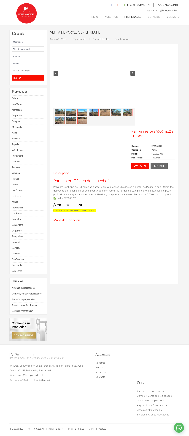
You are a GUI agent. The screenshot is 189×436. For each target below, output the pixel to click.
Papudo (15, 179)
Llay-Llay (16, 248)
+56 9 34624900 (168, 5)
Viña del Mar (17, 150)
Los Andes (17, 213)
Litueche (16, 161)
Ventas (99, 367)
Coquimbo (17, 115)
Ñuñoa (15, 202)
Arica (14, 132)
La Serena (16, 196)
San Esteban (18, 259)
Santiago (16, 138)
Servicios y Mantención (22, 311)
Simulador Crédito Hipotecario (153, 414)
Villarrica (16, 173)
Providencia (17, 207)
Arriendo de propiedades (23, 288)
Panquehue (17, 236)
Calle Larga (17, 271)
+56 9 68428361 (138, 5)
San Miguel (17, 104)
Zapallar (15, 144)
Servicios (151, 18)
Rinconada (17, 265)
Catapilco (16, 121)
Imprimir (159, 165)
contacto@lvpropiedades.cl (28, 375)
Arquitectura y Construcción (25, 305)
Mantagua (17, 110)
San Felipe (16, 219)
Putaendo (16, 242)
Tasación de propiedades (23, 299)
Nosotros (102, 18)
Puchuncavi (17, 156)
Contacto (173, 18)
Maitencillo (17, 127)
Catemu (15, 253)
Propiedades (126, 18)
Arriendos (100, 372)
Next (132, 76)
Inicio (82, 18)
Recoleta (16, 167)
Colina (15, 98)
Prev (56, 76)
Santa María (17, 225)
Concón (15, 184)
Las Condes (17, 190)
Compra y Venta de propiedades (27, 293)
